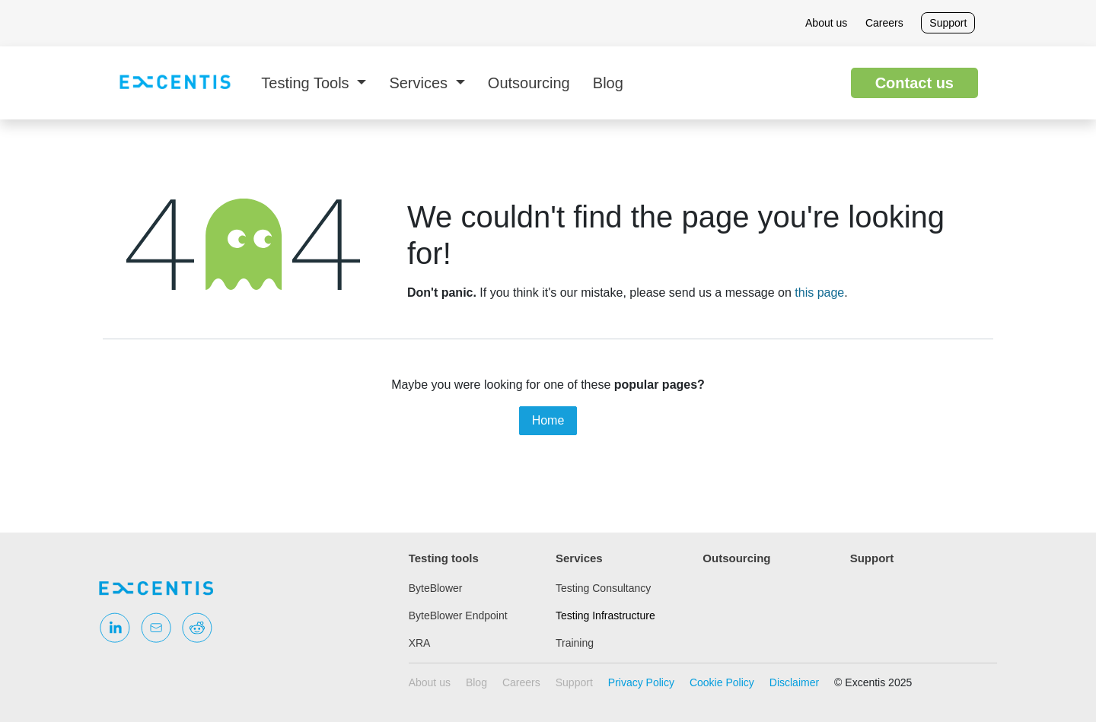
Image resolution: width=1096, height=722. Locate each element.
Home (548, 420)
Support (948, 23)
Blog (476, 682)
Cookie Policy (722, 682)
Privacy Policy (641, 682)
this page (819, 292)
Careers (884, 23)
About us (826, 23)
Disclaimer (794, 682)
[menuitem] (313, 82)
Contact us (914, 83)
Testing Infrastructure (605, 615)
